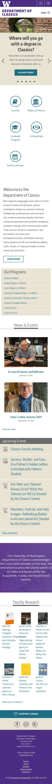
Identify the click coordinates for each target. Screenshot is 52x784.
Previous (3, 61)
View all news (9, 429)
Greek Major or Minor (15, 283)
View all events (9, 532)
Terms (26, 764)
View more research (12, 701)
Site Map (26, 766)
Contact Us (26, 772)
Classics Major (11, 278)
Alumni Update (26, 769)
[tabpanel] (26, 50)
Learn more (13, 259)
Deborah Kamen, (25, 684)
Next (49, 61)
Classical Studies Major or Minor (20, 293)
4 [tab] (30, 81)
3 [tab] (26, 81)
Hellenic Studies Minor (15, 302)
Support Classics (26, 714)
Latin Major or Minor (15, 288)
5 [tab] (34, 81)
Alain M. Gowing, (13, 637)
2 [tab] (22, 81)
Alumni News (26, 72)
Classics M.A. (10, 307)
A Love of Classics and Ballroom (26, 371)
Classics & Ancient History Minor (20, 298)
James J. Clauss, (41, 684)
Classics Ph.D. (11, 312)
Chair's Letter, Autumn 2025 (26, 417)
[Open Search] (48, 3)
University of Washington (21, 778)
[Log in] (40, 3)
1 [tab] (17, 81)
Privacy (26, 761)
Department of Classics (17, 12)
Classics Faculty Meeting (27, 449)
